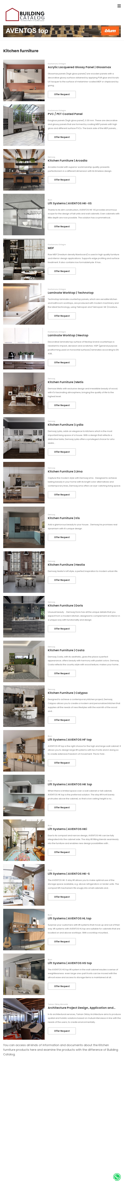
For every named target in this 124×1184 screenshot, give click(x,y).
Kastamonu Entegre (57, 64)
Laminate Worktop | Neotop (68, 335)
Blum (50, 200)
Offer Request (62, 94)
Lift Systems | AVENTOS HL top (69, 918)
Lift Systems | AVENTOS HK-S (69, 874)
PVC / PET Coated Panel (65, 114)
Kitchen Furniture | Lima (65, 471)
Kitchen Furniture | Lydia (65, 425)
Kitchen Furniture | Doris (65, 605)
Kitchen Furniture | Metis (65, 382)
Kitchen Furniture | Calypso (68, 693)
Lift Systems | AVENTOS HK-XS (70, 203)
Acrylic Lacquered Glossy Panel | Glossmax (79, 67)
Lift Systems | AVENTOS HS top (70, 963)
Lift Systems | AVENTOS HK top (70, 784)
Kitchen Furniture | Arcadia (67, 160)
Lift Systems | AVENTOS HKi (67, 829)
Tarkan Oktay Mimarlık (58, 1004)
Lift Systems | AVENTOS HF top (70, 740)
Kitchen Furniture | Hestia (66, 565)
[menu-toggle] (119, 6)
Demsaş (51, 157)
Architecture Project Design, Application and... (81, 1008)
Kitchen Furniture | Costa (66, 650)
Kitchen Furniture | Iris (64, 518)
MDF (51, 248)
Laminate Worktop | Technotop (71, 293)
